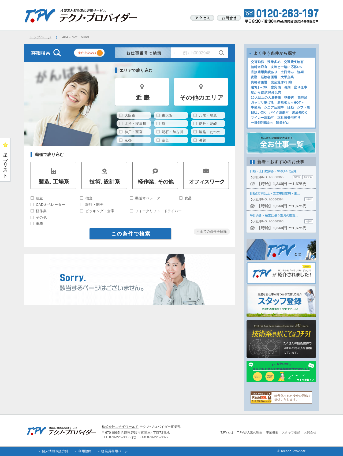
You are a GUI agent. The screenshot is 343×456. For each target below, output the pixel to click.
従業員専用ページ (114, 451)
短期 (300, 72)
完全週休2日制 (281, 82)
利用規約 (85, 451)
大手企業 (287, 77)
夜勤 (254, 77)
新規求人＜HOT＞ (290, 102)
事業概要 (272, 432)
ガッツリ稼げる (262, 102)
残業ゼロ (282, 123)
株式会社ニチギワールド (120, 427)
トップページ (40, 37)
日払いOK (258, 112)
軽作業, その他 (156, 182)
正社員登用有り (289, 117)
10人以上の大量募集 (266, 97)
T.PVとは (227, 432)
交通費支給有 (294, 62)
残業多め (273, 62)
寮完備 (276, 87)
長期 (287, 87)
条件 (96, 53)
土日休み (287, 72)
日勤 (290, 107)
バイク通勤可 (279, 112)
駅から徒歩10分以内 (266, 92)
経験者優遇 (269, 77)
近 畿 (143, 97)
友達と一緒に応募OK (286, 67)
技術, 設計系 (105, 182)
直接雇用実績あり (264, 72)
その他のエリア (201, 97)
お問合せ (310, 432)
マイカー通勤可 (262, 117)
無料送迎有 (259, 67)
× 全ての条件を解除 (212, 231)
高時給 (302, 97)
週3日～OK (259, 87)
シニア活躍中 (274, 107)
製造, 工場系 (54, 182)
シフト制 (303, 107)
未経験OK (299, 112)
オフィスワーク (207, 182)
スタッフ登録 (291, 432)
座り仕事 (300, 87)
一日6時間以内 (262, 123)
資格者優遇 (259, 82)
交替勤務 (257, 62)
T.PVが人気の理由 (249, 432)
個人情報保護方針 (55, 451)
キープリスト (5, 162)
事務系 (256, 107)
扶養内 (289, 97)
